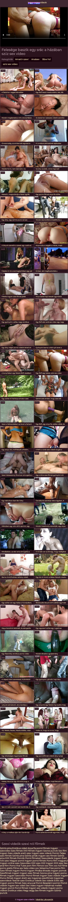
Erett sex (58, 880)
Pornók (21, 858)
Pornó (39, 883)
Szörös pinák (31, 856)
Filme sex (18, 868)
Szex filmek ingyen (10, 870)
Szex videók (14, 853)
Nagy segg (28, 890)
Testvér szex (18, 880)
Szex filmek (17, 851)
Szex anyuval (28, 883)
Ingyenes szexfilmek (42, 878)
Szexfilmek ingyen (9, 873)
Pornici (55, 853)
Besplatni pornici (51, 883)
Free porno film (57, 868)
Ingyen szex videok (42, 853)
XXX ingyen (47, 863)
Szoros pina (46, 873)
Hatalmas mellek (53, 885)
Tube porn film (28, 865)
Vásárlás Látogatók (44, 899)
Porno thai (14, 865)
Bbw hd (46, 59)
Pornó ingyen (27, 870)
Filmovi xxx (42, 865)
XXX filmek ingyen (33, 851)
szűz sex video (10, 64)
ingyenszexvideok (34, 2)
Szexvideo (25, 863)
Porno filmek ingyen (10, 878)
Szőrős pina (6, 848)
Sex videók (48, 880)
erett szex (26, 853)
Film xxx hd (55, 865)
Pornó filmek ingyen (36, 875)
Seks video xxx (31, 868)
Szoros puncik (50, 851)
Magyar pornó (17, 860)
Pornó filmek (21, 888)
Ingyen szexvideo (16, 875)
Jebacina (44, 868)
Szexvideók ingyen (51, 858)
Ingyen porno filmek (11, 883)
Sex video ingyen (35, 885)
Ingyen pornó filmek (35, 860)
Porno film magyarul (57, 860)
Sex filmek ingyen (44, 890)
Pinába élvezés (42, 870)
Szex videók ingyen (58, 875)
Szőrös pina (18, 856)
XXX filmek (11, 858)
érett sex (26, 878)
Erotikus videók (33, 880)
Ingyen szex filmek (30, 873)
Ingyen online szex (10, 863)
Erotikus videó (19, 848)
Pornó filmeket (33, 858)
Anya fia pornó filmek (39, 848)
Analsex (35, 59)
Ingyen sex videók (38, 888)
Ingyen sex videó (16, 885)
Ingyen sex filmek (47, 856)
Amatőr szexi (21, 59)
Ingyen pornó (7, 888)
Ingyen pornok (58, 870)
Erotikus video (15, 890)
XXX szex (36, 863)
